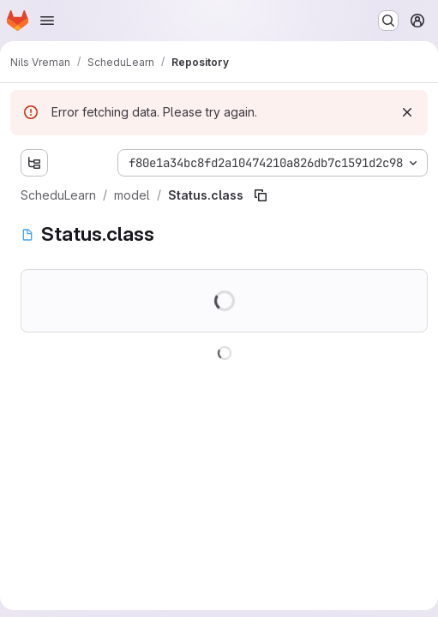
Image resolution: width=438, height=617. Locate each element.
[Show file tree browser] (34, 163)
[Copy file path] (260, 195)
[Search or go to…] (388, 20)
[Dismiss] (407, 112)
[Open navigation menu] (47, 20)
